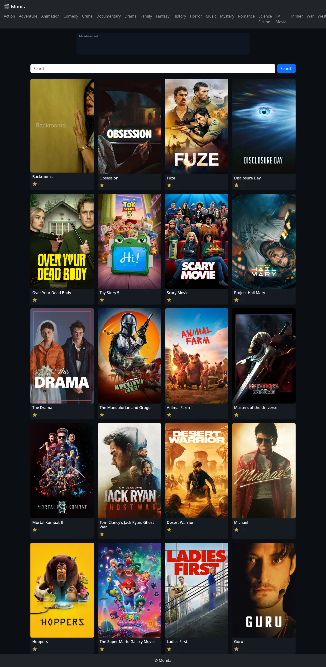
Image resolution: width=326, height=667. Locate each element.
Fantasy (163, 16)
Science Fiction (265, 19)
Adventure (28, 16)
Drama (131, 16)
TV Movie (281, 19)
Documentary (108, 16)
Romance (246, 16)
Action (9, 16)
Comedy (70, 16)
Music (211, 16)
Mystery (227, 16)
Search (286, 68)
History (179, 16)
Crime (87, 16)
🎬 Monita (15, 6)
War (310, 16)
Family (146, 16)
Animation (50, 16)
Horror (196, 16)
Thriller (296, 16)
